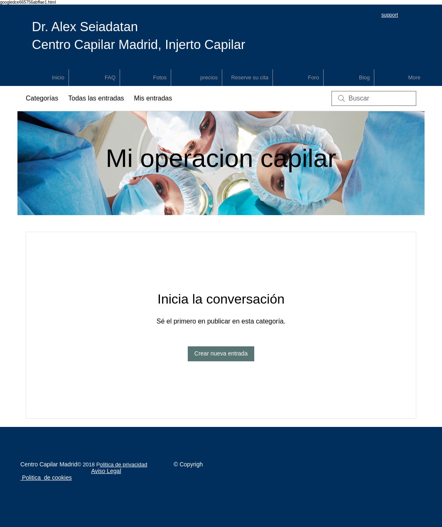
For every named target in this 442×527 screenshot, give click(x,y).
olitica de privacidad (123, 464)
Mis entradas (153, 98)
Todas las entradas (96, 98)
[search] (374, 98)
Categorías (42, 98)
